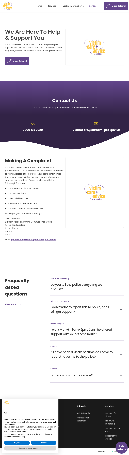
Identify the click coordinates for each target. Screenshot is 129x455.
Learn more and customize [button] (30, 448)
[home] (6, 6)
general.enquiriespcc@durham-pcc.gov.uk (33, 239)
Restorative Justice (111, 437)
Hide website (121, 447)
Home (39, 6)
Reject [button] (17, 443)
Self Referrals (83, 413)
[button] (53, 6)
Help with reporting (110, 422)
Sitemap (102, 451)
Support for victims (111, 415)
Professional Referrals (83, 419)
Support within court (112, 430)
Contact (93, 6)
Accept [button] (44, 443)
